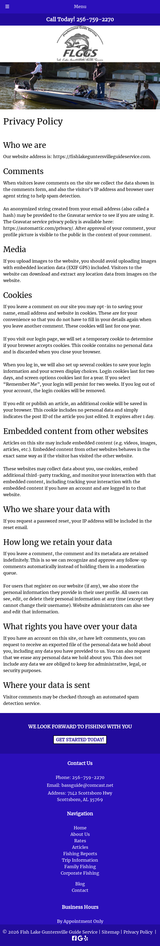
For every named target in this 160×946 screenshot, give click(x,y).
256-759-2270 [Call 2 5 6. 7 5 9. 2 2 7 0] (88, 777)
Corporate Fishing (80, 873)
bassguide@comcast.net (87, 785)
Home (80, 827)
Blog (80, 883)
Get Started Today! (80, 739)
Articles (80, 847)
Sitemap (110, 932)
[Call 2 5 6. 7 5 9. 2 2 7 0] (95, 19)
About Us (80, 834)
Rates (80, 840)
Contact (80, 890)
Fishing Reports (80, 853)
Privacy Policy (137, 932)
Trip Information (80, 860)
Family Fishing (80, 866)
